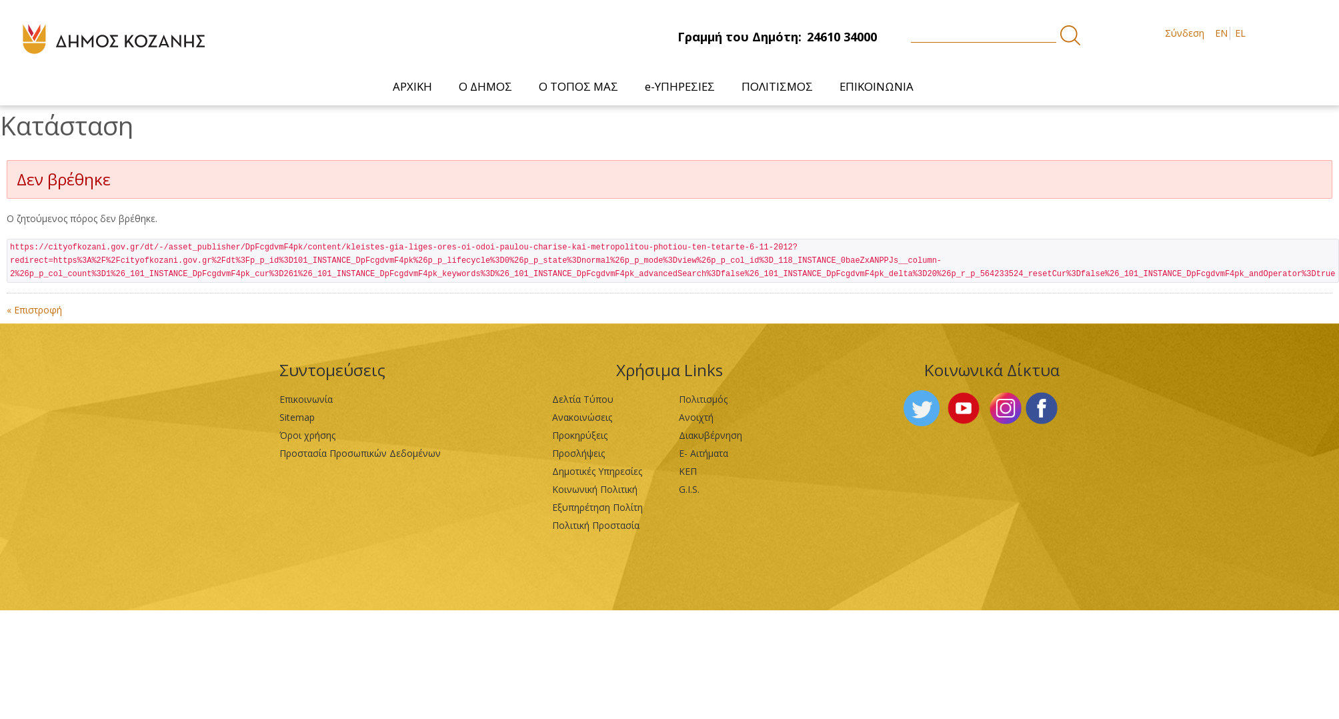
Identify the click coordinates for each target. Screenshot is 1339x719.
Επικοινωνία (306, 399)
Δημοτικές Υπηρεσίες (597, 471)
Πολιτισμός (703, 399)
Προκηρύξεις (579, 435)
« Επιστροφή (34, 309)
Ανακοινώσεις (582, 417)
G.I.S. (689, 489)
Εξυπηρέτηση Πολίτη (597, 507)
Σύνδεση (1184, 33)
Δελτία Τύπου (582, 399)
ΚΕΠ (688, 471)
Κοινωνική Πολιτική (594, 489)
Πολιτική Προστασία (595, 525)
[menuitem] (412, 86)
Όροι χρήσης (307, 435)
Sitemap (297, 417)
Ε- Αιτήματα (703, 453)
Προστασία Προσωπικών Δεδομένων (360, 453)
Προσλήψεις (578, 453)
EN (1221, 33)
